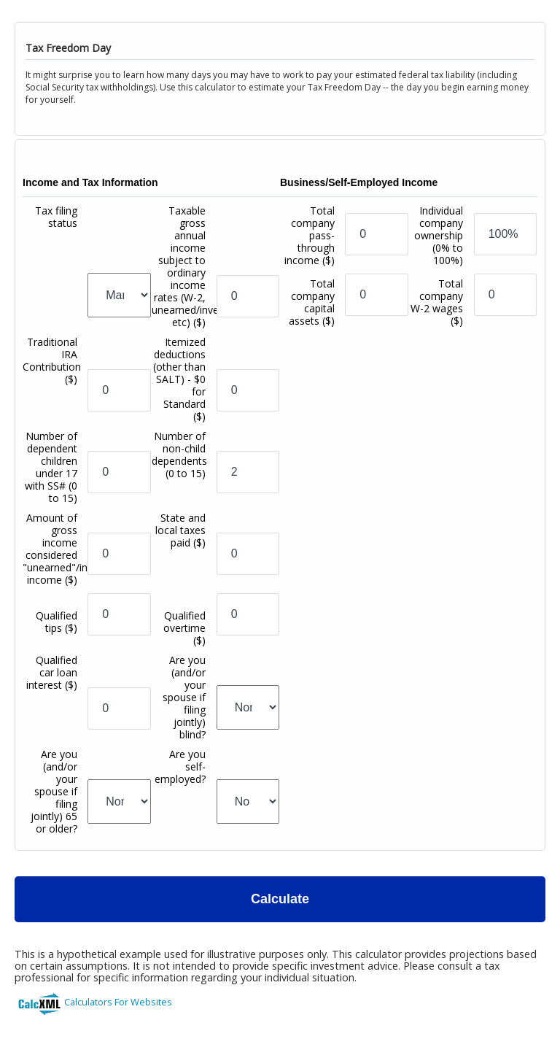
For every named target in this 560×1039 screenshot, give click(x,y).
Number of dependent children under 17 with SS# (51, 467)
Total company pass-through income (309, 235)
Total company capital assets (312, 302)
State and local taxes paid (180, 530)
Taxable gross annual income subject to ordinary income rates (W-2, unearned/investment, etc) (203, 266)
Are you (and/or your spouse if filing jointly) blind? (184, 697)
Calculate (280, 899)
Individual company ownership (438, 235)
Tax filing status (56, 217)
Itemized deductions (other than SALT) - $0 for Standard (179, 379)
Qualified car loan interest (51, 672)
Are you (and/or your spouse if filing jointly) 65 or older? (54, 791)
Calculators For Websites (118, 1001)
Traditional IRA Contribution (52, 360)
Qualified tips (56, 622)
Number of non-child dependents (179, 454)
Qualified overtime (184, 628)
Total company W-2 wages (437, 302)
